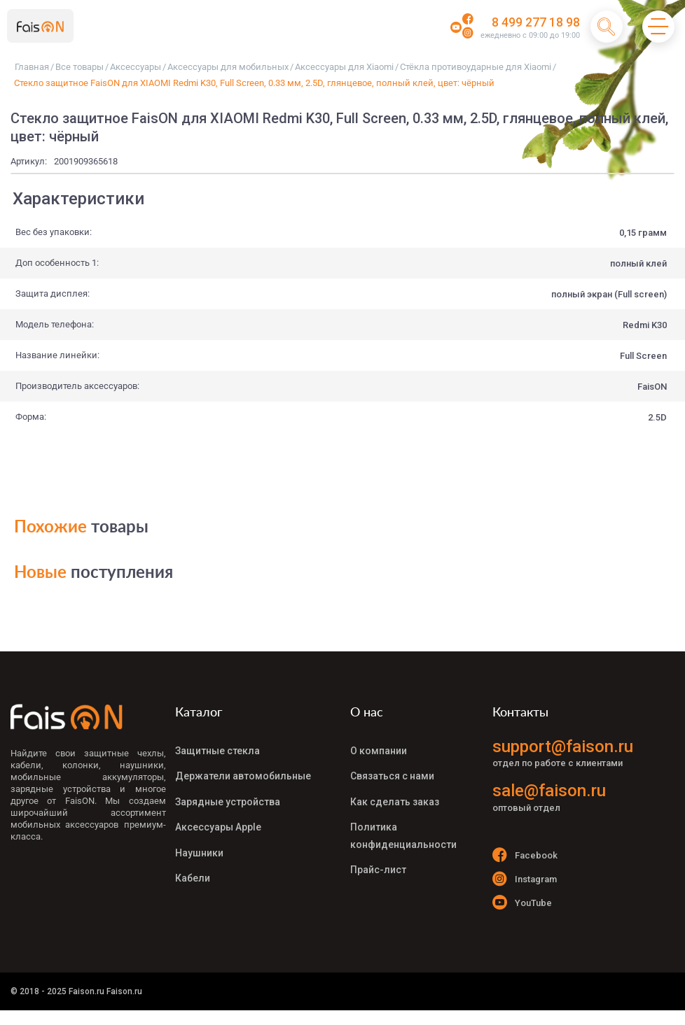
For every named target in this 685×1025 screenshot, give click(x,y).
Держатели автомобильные (243, 769)
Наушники (199, 832)
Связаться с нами (392, 769)
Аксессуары (135, 67)
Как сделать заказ (394, 790)
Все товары (79, 67)
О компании (378, 748)
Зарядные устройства (227, 790)
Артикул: (29, 161)
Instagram (525, 882)
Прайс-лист (378, 845)
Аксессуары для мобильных (228, 67)
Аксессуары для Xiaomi (344, 67)
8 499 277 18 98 (530, 23)
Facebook (525, 854)
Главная (32, 67)
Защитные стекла (217, 748)
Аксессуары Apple (218, 811)
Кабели (192, 853)
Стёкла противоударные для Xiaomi (475, 67)
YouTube (522, 910)
